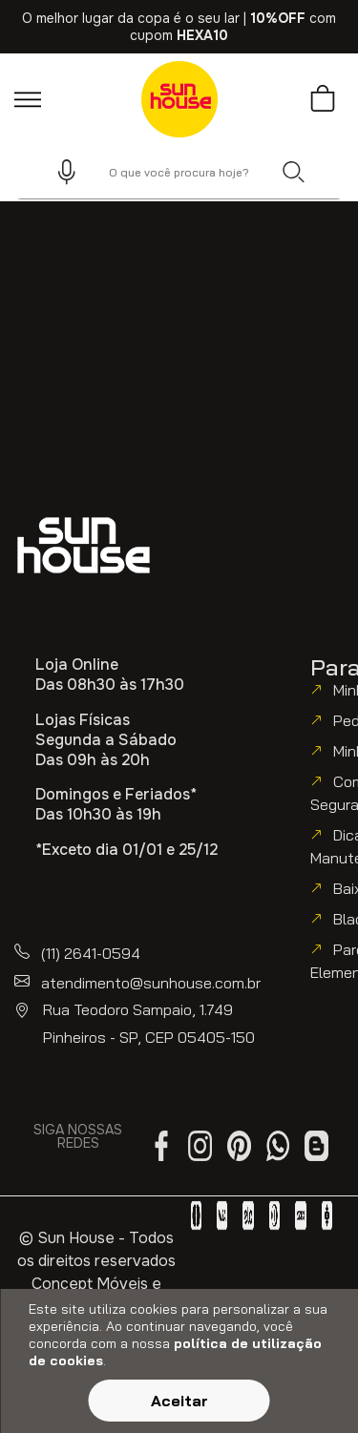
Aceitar (179, 1400)
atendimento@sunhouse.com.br (151, 982)
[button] (58, 171)
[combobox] (179, 171)
